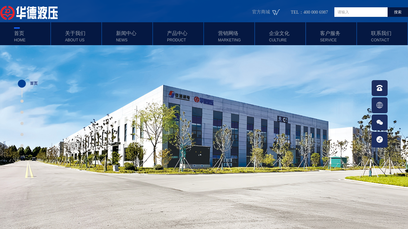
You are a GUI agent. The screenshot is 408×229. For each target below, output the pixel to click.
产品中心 (184, 36)
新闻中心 (133, 36)
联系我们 (388, 36)
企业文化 (286, 36)
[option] (204, 114)
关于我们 (82, 36)
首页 (31, 36)
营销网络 (235, 36)
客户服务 (337, 36)
